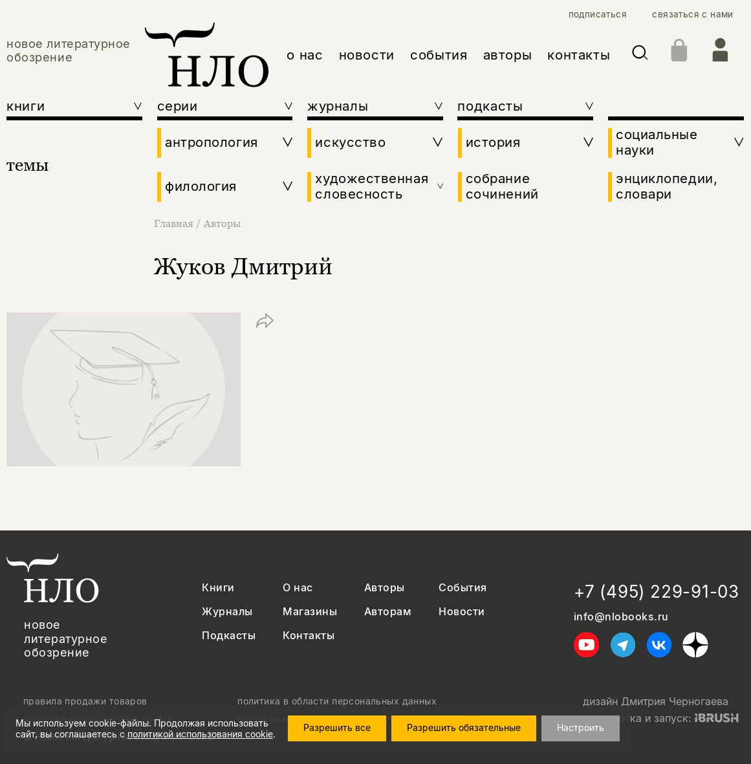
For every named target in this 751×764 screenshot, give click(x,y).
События (462, 588)
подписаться (598, 14)
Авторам (387, 612)
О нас (297, 588)
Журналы (227, 612)
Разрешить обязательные (470, 727)
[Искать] (640, 55)
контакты (578, 55)
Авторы (222, 223)
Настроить (587, 727)
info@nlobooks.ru (621, 617)
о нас (305, 55)
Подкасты (229, 635)
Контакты (308, 635)
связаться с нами (693, 14)
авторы (507, 55)
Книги (218, 588)
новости (367, 55)
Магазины (310, 612)
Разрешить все (343, 727)
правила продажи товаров (85, 701)
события (438, 55)
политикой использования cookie (200, 733)
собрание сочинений (502, 186)
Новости (461, 612)
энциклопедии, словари (666, 186)
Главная (175, 223)
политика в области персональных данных (337, 701)
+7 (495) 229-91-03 (656, 592)
